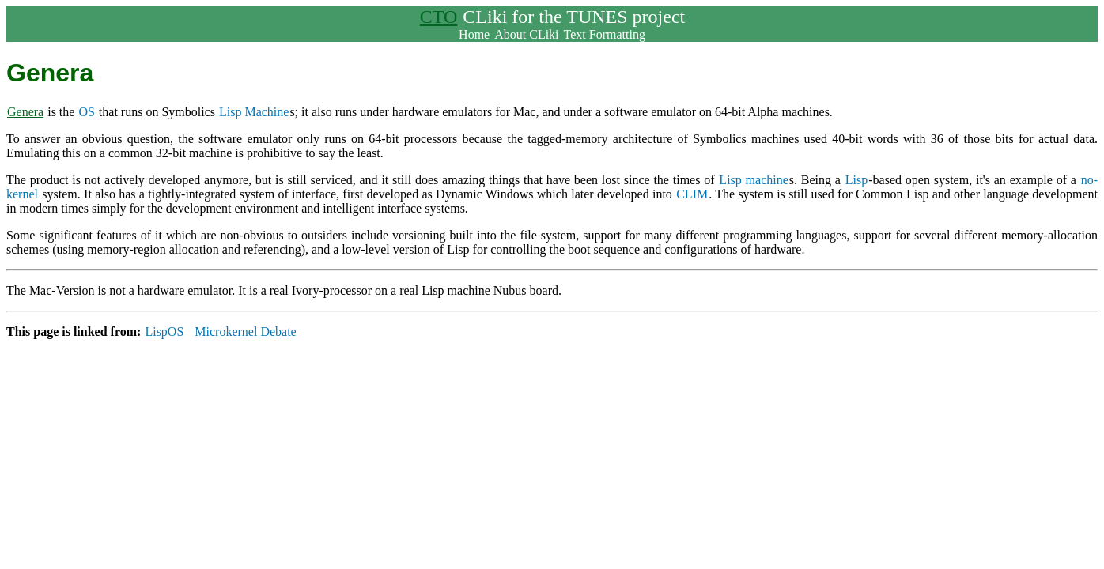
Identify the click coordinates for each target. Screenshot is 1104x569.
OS (86, 112)
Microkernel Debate (245, 331)
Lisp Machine (254, 112)
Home (474, 34)
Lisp (856, 180)
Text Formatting (604, 34)
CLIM (692, 194)
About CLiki (526, 34)
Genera (25, 112)
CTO (439, 16)
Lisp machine (753, 180)
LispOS (164, 331)
